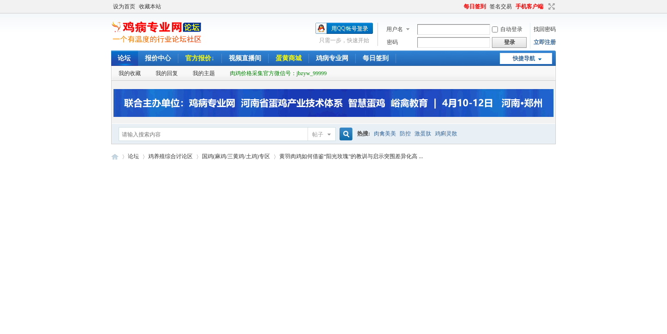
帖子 (317, 134)
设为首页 (124, 6)
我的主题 (204, 73)
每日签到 (475, 6)
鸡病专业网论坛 (115, 156)
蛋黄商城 (289, 58)
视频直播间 (245, 58)
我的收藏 (130, 73)
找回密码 (545, 29)
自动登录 (507, 29)
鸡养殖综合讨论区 (170, 156)
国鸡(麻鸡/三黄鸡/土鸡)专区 (236, 156)
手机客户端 (529, 6)
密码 (392, 42)
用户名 (394, 29)
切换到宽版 (550, 6)
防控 (405, 133)
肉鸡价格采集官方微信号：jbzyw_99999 (278, 73)
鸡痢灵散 (446, 133)
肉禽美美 (385, 133)
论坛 (124, 58)
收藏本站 (150, 6)
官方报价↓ (199, 58)
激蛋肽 (423, 133)
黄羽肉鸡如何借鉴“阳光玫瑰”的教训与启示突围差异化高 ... (351, 156)
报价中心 (158, 58)
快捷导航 (524, 58)
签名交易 (501, 6)
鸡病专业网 (332, 58)
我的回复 (167, 73)
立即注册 (545, 42)
